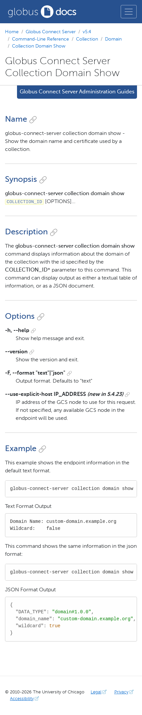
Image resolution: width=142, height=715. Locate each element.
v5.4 (87, 32)
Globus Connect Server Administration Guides (77, 92)
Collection (87, 39)
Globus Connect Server (51, 32)
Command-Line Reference (40, 39)
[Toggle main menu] (129, 11)
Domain (113, 39)
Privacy (124, 692)
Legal (99, 692)
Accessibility (25, 699)
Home (12, 32)
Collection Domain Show (38, 46)
